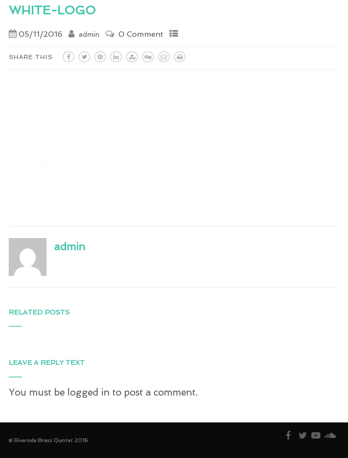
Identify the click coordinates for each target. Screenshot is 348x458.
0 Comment (140, 34)
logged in (88, 392)
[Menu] (326, 11)
